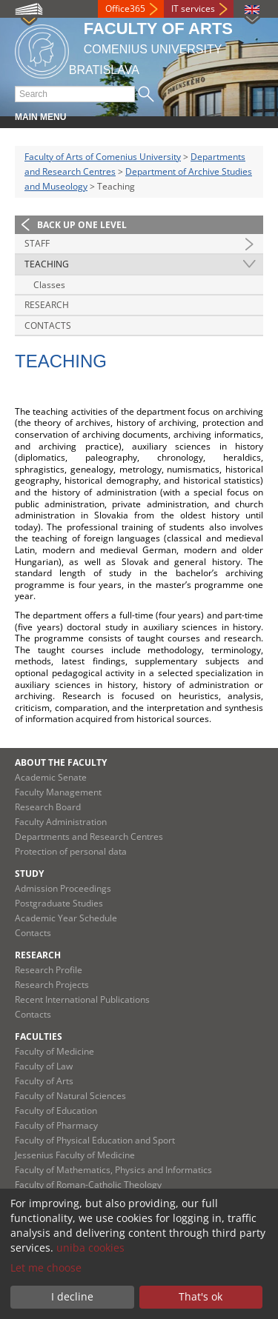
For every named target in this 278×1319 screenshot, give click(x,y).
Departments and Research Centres (89, 836)
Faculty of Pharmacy (56, 1125)
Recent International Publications (82, 999)
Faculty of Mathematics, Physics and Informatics (113, 1169)
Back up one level (82, 224)
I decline (72, 1296)
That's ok (200, 1296)
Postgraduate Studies (59, 903)
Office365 (125, 8)
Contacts (47, 325)
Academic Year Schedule (66, 918)
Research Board (48, 807)
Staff (37, 243)
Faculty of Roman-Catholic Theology (88, 1184)
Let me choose (46, 1267)
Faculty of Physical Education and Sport (95, 1140)
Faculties (38, 1036)
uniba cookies (90, 1247)
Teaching (46, 264)
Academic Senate (51, 777)
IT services (193, 8)
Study (29, 873)
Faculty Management (58, 792)
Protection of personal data (71, 851)
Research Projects (52, 984)
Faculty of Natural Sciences (70, 1095)
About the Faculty (61, 762)
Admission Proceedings (63, 888)
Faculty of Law (44, 1066)
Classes (49, 284)
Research (46, 304)
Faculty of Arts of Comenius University (102, 156)
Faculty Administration (61, 821)
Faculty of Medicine (54, 1051)
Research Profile (48, 970)
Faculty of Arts (44, 1081)
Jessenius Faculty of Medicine (75, 1155)
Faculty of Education (56, 1110)
